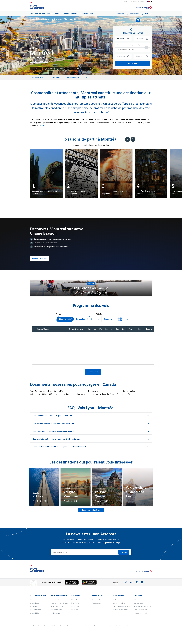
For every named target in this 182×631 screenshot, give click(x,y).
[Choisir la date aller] (123, 56)
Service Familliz (55, 600)
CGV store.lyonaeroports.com (122, 606)
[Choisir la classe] (142, 38)
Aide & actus (97, 595)
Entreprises (134, 1)
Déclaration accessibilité (120, 610)
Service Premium (56, 613)
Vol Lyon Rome (34, 603)
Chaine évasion (55, 77)
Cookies (112, 626)
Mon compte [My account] (136, 14)
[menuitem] (37, 13)
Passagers (126, 1)
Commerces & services (70, 14)
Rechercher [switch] (122, 14)
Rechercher (132, 63)
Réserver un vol (93, 372)
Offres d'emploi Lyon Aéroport (143, 606)
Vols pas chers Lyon (38, 595)
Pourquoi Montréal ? (38, 77)
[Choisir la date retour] (142, 56)
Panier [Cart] (148, 14)
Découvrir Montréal (39, 258)
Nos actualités (96, 603)
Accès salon (75, 606)
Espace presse (138, 603)
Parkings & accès (53, 14)
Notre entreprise (139, 600)
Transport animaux (56, 610)
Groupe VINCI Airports (140, 610)
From (119, 45)
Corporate (141, 1)
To (118, 50)
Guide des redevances (120, 600)
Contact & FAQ (96, 600)
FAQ (87, 77)
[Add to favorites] (138, 20)
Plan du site (88, 626)
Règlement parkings (119, 603)
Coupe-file (74, 610)
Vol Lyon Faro (34, 606)
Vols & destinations (37, 14)
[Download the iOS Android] (90, 583)
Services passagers (59, 595)
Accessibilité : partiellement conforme (59, 626)
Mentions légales (78, 626)
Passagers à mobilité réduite (59, 603)
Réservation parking (77, 600)
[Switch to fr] (149, 1)
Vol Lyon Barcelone (36, 610)
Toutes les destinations (91, 510)
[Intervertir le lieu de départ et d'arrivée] (146, 47)
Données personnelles (101, 626)
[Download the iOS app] (72, 583)
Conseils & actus (86, 14)
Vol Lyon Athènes (35, 600)
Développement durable (141, 613)
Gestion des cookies (122, 626)
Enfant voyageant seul (57, 606)
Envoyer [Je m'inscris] (124, 552)
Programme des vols (73, 77)
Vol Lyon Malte (34, 613)
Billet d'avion (75, 603)
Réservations (76, 595)
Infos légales (118, 595)
